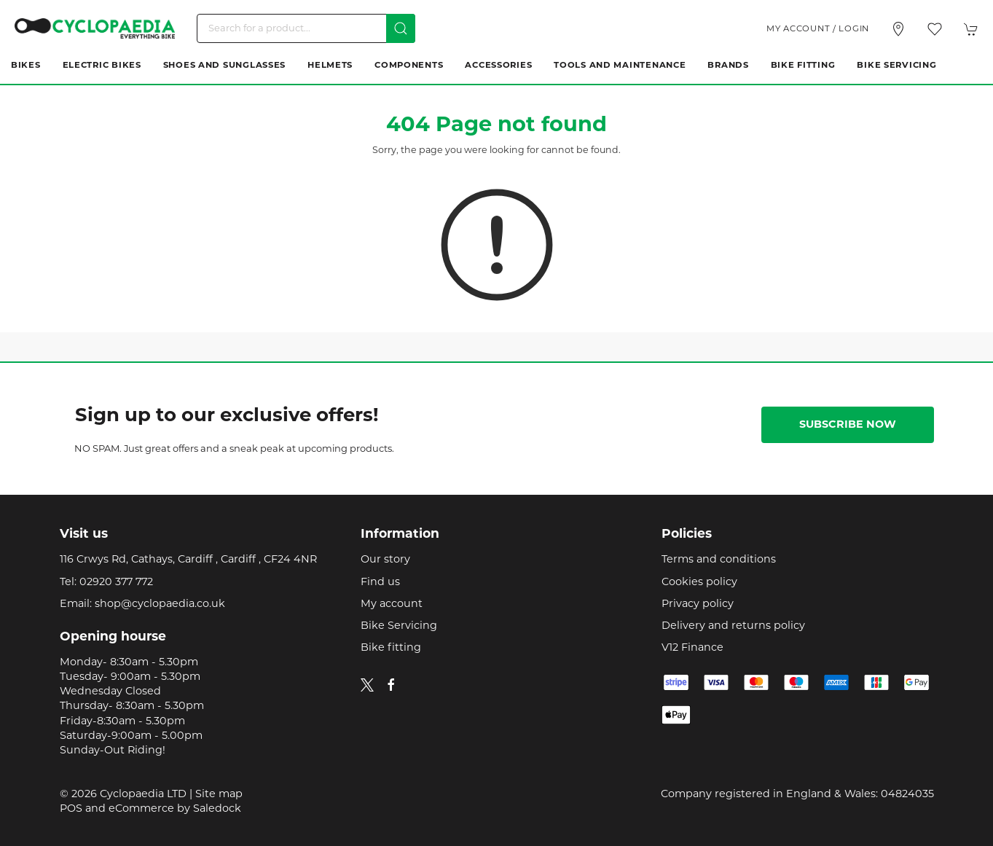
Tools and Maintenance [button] (620, 65)
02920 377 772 (116, 582)
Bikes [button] (26, 65)
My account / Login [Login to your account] (817, 29)
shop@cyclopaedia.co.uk (160, 604)
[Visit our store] (898, 29)
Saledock (217, 809)
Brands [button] (727, 65)
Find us (380, 582)
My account (392, 604)
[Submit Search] (400, 28)
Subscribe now (847, 425)
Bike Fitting (803, 65)
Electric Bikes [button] (102, 65)
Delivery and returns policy (733, 626)
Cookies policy (699, 582)
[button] (934, 29)
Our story (385, 560)
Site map (219, 794)
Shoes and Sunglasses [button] (224, 65)
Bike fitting (391, 648)
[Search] (306, 28)
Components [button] (408, 65)
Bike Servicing (896, 65)
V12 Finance (692, 648)
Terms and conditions (719, 560)
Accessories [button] (498, 65)
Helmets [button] (330, 65)
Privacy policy (698, 604)
